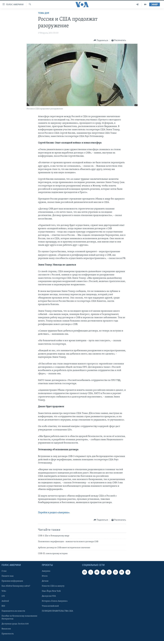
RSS (3, 606)
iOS (3, 596)
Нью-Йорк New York (51, 591)
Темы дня (43, 13)
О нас (4, 571)
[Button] (101, 40)
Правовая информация (12, 581)
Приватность (8, 634)
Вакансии (6, 629)
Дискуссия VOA (49, 596)
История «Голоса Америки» (55, 601)
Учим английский (50, 606)
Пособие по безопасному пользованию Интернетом (19, 617)
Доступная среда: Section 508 (15, 624)
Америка (46, 571)
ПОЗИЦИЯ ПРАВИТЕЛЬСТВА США (57, 611)
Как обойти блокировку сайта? (16, 586)
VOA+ (4, 591)
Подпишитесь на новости (13, 611)
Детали (45, 581)
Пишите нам (7, 576)
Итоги (45, 576)
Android (5, 601)
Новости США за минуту (53, 586)
